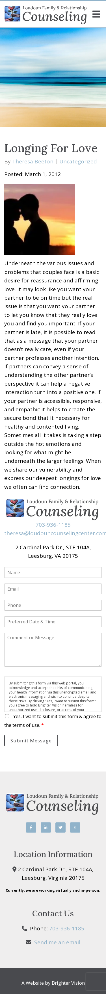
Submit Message (31, 740)
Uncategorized (78, 161)
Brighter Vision (68, 983)
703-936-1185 (53, 524)
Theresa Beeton (32, 161)
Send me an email (57, 942)
